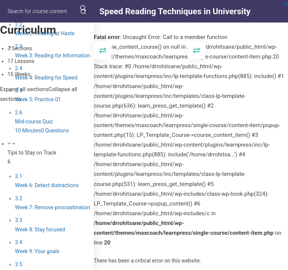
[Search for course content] (83, 11)
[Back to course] (286, 11)
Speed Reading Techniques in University (174, 11)
